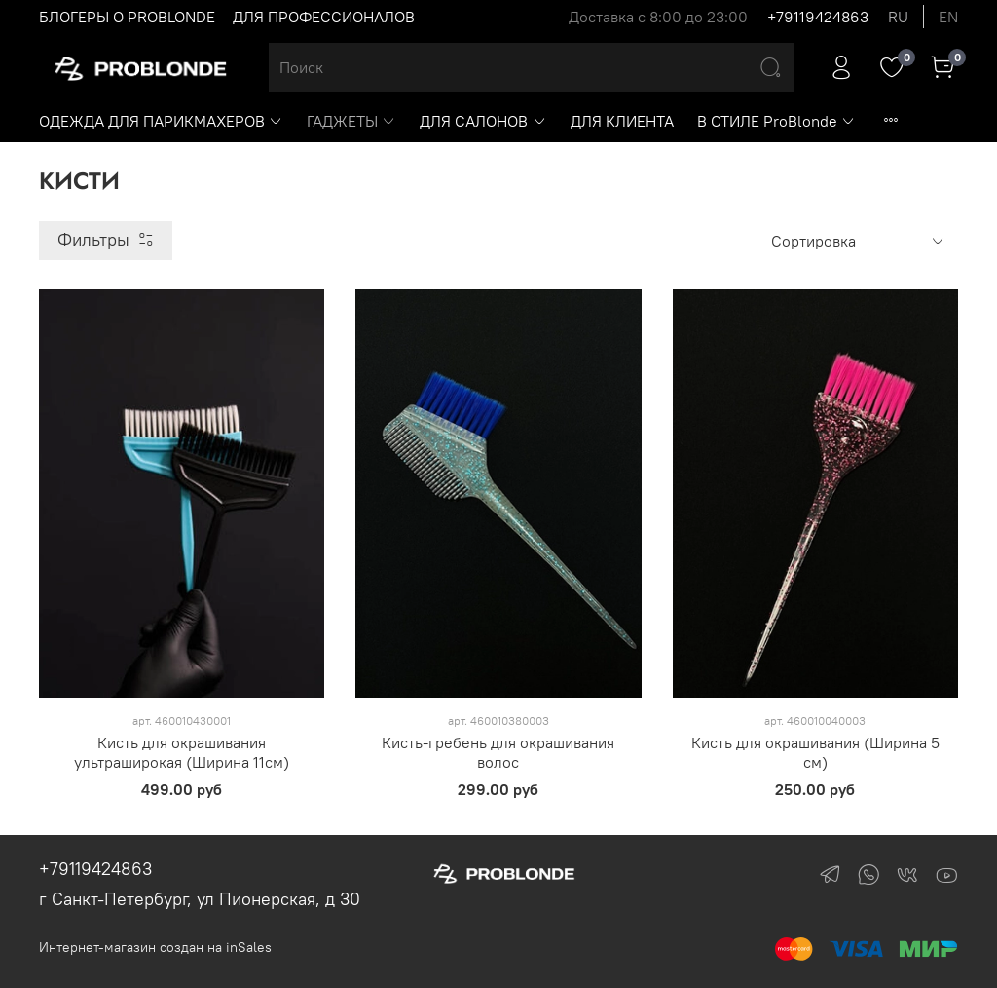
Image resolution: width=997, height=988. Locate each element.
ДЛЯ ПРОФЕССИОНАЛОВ (324, 16)
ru (898, 16)
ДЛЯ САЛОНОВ (483, 121)
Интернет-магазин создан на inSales (155, 947)
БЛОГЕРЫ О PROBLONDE (127, 16)
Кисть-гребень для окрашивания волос (498, 752)
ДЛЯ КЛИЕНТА (622, 121)
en (948, 16)
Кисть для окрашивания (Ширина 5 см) (815, 752)
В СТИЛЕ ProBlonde (776, 121)
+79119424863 (817, 16)
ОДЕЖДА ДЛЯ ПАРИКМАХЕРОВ (161, 121)
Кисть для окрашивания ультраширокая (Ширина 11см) (181, 752)
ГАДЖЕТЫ (351, 121)
